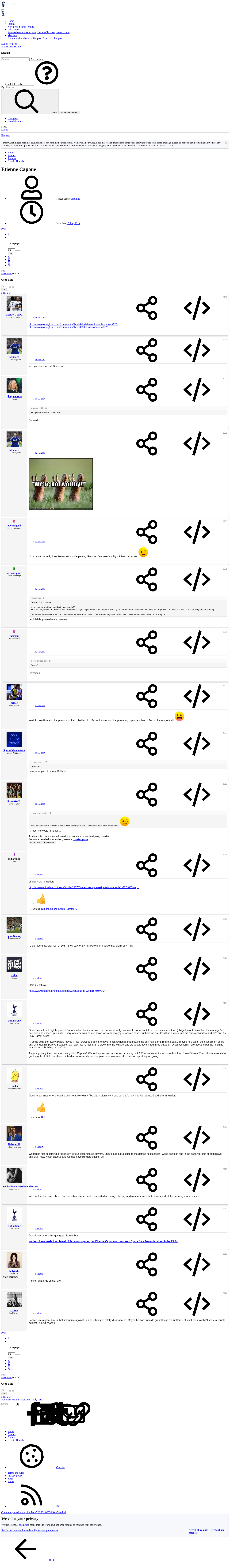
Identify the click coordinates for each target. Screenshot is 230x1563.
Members (12, 35)
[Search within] (37, 59)
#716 (225, 1127)
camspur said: (37, 762)
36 (9, 262)
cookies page (80, 839)
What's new (13, 29)
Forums (11, 23)
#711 (225, 854)
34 (9, 256)
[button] (47, 84)
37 (9, 265)
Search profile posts (53, 38)
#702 (225, 339)
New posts (13, 26)
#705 (225, 521)
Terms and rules (16, 1472)
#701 (225, 297)
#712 (225, 918)
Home (11, 21)
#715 (225, 1068)
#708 (225, 685)
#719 (225, 1253)
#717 (225, 1169)
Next (3, 270)
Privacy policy (15, 1475)
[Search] (17, 46)
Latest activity (63, 32)
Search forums (26, 26)
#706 (225, 568)
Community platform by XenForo (33, 1512)
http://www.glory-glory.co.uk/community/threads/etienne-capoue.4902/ (68, 327)
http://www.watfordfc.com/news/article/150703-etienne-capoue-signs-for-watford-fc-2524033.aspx (84, 887)
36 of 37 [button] (16, 273)
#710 (225, 784)
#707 (225, 631)
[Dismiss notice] (225, 143)
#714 (225, 1003)
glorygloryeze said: (39, 661)
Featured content (16, 32)
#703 (225, 379)
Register (5, 135)
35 (9, 259)
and (59, 908)
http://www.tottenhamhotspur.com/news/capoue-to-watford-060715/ (67, 990)
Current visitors (16, 38)
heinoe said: (36, 598)
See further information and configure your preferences (29, 1530)
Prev (3, 228)
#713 (225, 958)
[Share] (147, 308)
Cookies (36, 1467)
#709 (225, 733)
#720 (225, 1293)
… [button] (9, 237)
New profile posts (46, 32)
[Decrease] (19, 250)
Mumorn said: (37, 408)
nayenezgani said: (39, 813)
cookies (23, 1524)
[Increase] (16, 250)
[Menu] (2, 9)
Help (10, 1478)
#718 (225, 1208)
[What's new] (7, 46)
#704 (225, 432)
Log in (4, 129)
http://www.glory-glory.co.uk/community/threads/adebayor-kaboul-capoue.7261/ (73, 324)
